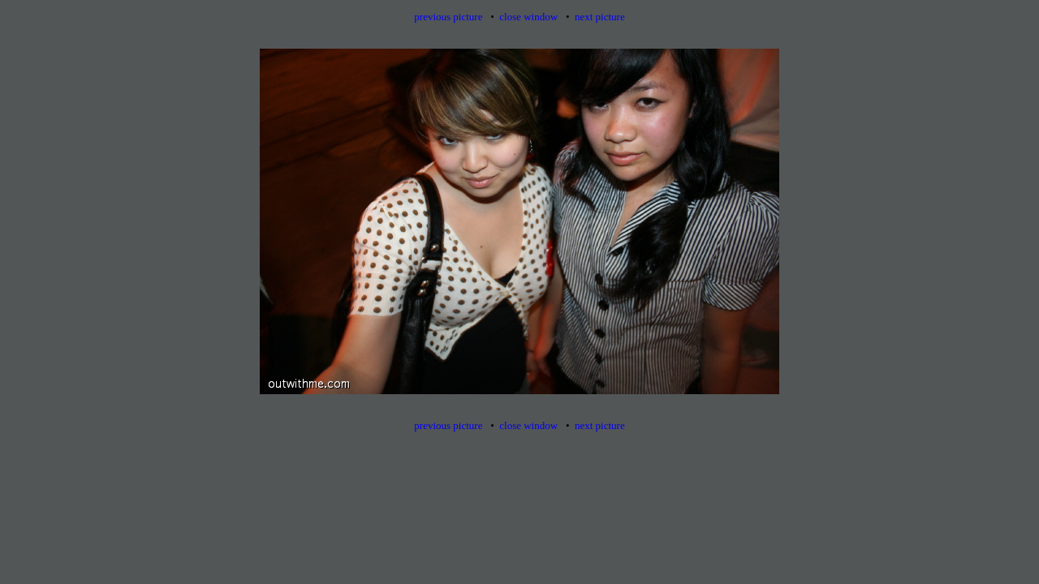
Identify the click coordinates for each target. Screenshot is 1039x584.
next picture (600, 17)
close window (528, 17)
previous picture (448, 17)
